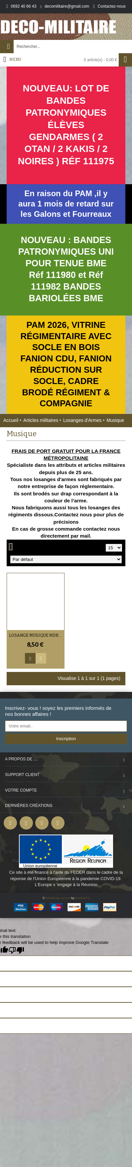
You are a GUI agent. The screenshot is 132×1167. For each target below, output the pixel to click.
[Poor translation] (16, 950)
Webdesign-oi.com (58, 898)
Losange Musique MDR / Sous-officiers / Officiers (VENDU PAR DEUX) (37, 635)
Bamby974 (82, 898)
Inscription (66, 738)
